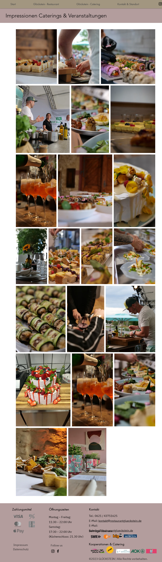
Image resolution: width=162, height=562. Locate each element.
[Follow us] (62, 545)
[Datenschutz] (24, 549)
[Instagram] (53, 551)
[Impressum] (24, 545)
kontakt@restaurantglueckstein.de (119, 521)
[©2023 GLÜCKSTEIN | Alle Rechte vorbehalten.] (119, 559)
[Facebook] (58, 551)
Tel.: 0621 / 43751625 (103, 516)
